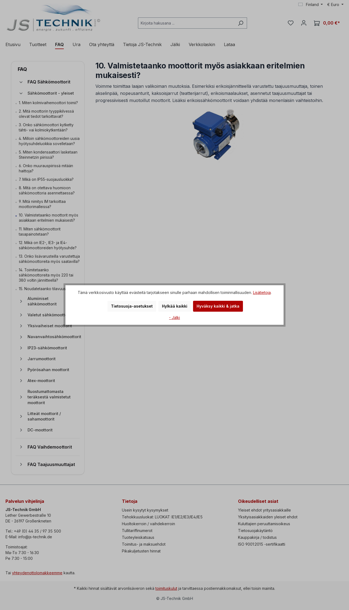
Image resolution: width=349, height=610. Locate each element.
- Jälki (174, 317)
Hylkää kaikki (174, 306)
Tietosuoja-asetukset (132, 306)
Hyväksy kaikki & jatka (218, 306)
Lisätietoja (262, 292)
